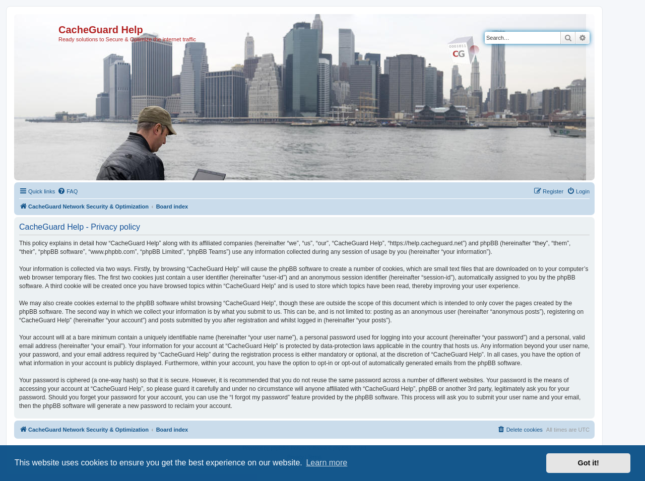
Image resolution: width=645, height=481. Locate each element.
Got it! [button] (588, 463)
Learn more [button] (326, 462)
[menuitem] (67, 191)
